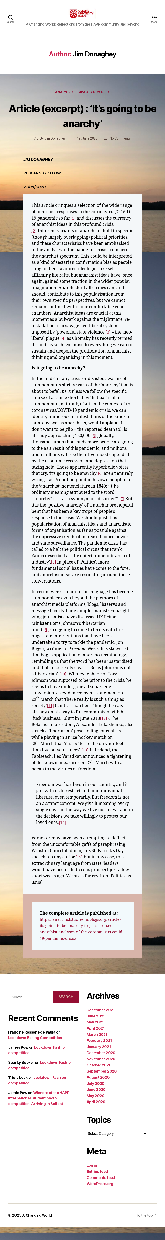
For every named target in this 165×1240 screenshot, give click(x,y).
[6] (100, 487)
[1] (73, 225)
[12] (104, 731)
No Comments (120, 145)
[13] (85, 763)
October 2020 (99, 1078)
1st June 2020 (87, 145)
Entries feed (97, 1185)
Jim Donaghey (54, 145)
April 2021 (96, 1041)
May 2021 (95, 1035)
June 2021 (96, 1029)
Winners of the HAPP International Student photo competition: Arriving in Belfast (38, 1111)
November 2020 (101, 1072)
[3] (52, 345)
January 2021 (99, 1060)
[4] (108, 345)
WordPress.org (100, 1197)
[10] (63, 687)
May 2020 (96, 1109)
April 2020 (96, 1115)
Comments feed (101, 1191)
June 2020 (96, 1103)
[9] (46, 643)
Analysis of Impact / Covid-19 (82, 98)
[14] (63, 835)
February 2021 (99, 1054)
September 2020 (102, 1084)
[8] (53, 575)
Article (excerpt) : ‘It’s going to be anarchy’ (82, 121)
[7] (122, 512)
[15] (79, 870)
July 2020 (96, 1097)
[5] (94, 449)
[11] (51, 719)
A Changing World (38, 1228)
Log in (92, 1178)
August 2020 (98, 1090)
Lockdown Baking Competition (35, 1051)
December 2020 (101, 1066)
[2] (34, 237)
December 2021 (101, 1023)
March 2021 (97, 1048)
